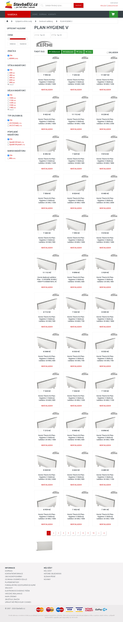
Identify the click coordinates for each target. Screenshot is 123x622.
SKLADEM (113, 52)
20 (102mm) (15, 123)
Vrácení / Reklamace (13, 594)
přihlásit (103, 5)
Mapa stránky (10, 596)
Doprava (43, 14)
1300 (12, 105)
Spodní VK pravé (17, 144)
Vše (10, 55)
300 (12, 73)
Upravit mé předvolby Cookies (18, 602)
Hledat (78, 5)
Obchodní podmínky (13, 576)
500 (12, 78)
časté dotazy (114, 3)
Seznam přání (49, 576)
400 (12, 75)
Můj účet (48, 571)
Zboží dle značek (12, 599)
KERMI (13, 58)
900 (12, 82)
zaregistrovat (113, 5)
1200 (12, 103)
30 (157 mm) (15, 125)
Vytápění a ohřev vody (23, 21)
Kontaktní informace (14, 574)
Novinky (47, 579)
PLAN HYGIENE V (66, 21)
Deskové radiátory (46, 21)
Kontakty (52, 14)
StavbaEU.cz (20, 608)
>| (104, 533)
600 (12, 80)
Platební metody (12, 582)
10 (93, 533)
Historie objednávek (52, 574)
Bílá (12, 158)
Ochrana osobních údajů (16, 579)
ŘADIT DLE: (39, 51)
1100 (12, 100)
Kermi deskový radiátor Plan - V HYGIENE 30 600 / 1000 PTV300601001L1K (47, 279)
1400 (12, 107)
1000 (12, 98)
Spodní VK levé (16, 142)
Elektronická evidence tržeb (17, 591)
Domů (35, 14)
